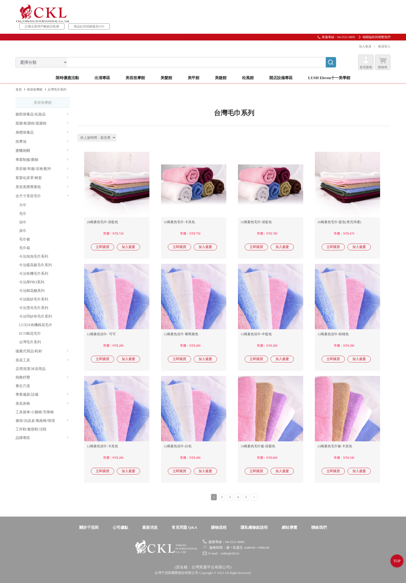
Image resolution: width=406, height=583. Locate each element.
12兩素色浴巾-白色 (178, 446)
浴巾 (22, 222)
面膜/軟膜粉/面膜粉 (42, 123)
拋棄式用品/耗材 (42, 351)
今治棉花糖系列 (32, 291)
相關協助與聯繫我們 (376, 37)
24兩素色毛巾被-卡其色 (334, 446)
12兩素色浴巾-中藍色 (256, 334)
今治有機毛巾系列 (33, 274)
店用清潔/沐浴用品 (31, 369)
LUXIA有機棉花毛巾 (35, 325)
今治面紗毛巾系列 (33, 299)
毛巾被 (24, 239)
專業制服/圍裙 (42, 160)
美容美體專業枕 (42, 187)
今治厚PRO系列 (31, 282)
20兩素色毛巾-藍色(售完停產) (339, 222)
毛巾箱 (24, 248)
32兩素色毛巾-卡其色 (179, 222)
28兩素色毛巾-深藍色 (102, 222)
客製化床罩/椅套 (42, 178)
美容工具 (42, 360)
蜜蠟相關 (42, 151)
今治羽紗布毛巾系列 (35, 316)
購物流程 (219, 527)
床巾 (22, 231)
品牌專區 (42, 438)
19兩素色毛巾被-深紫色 (258, 446)
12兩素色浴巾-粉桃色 (333, 334)
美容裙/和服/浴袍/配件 (42, 169)
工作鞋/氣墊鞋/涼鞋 (31, 429)
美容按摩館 (34, 89)
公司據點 (120, 527)
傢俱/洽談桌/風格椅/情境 (42, 421)
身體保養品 (42, 132)
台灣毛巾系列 (30, 342)
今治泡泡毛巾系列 (33, 256)
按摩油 (42, 141)
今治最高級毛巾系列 (35, 265)
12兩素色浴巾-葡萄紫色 (181, 334)
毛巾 (22, 214)
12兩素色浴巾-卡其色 (102, 446)
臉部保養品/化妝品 (42, 114)
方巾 (22, 205)
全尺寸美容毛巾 (42, 196)
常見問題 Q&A (184, 527)
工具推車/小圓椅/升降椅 (35, 412)
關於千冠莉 (89, 527)
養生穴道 (23, 386)
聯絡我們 (319, 527)
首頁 (19, 89)
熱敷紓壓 (42, 377)
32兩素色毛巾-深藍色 (256, 222)
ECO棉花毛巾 (30, 333)
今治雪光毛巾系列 (33, 308)
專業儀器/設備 (42, 394)
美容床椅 (42, 404)
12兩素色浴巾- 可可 (101, 334)
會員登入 (384, 46)
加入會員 (365, 46)
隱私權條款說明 (254, 527)
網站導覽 (289, 527)
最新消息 (150, 527)
